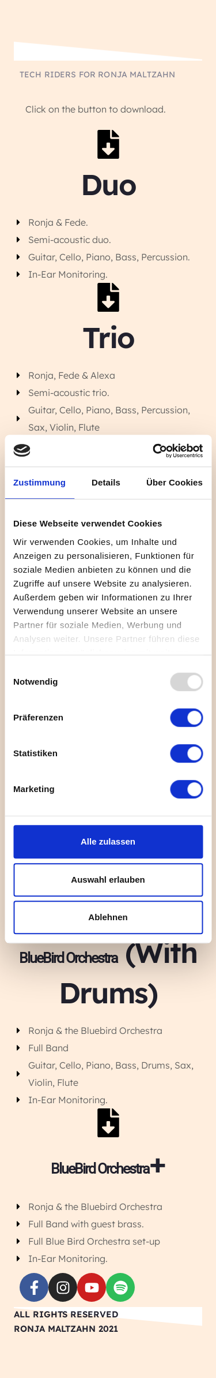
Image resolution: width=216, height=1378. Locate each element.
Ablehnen (107, 917)
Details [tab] (106, 482)
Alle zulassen (108, 841)
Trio (108, 337)
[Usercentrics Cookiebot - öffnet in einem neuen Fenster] (154, 450)
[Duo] (108, 144)
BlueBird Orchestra (68, 958)
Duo (108, 184)
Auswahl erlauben (108, 879)
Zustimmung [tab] (39, 482)
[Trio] (108, 297)
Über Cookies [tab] (174, 482)
